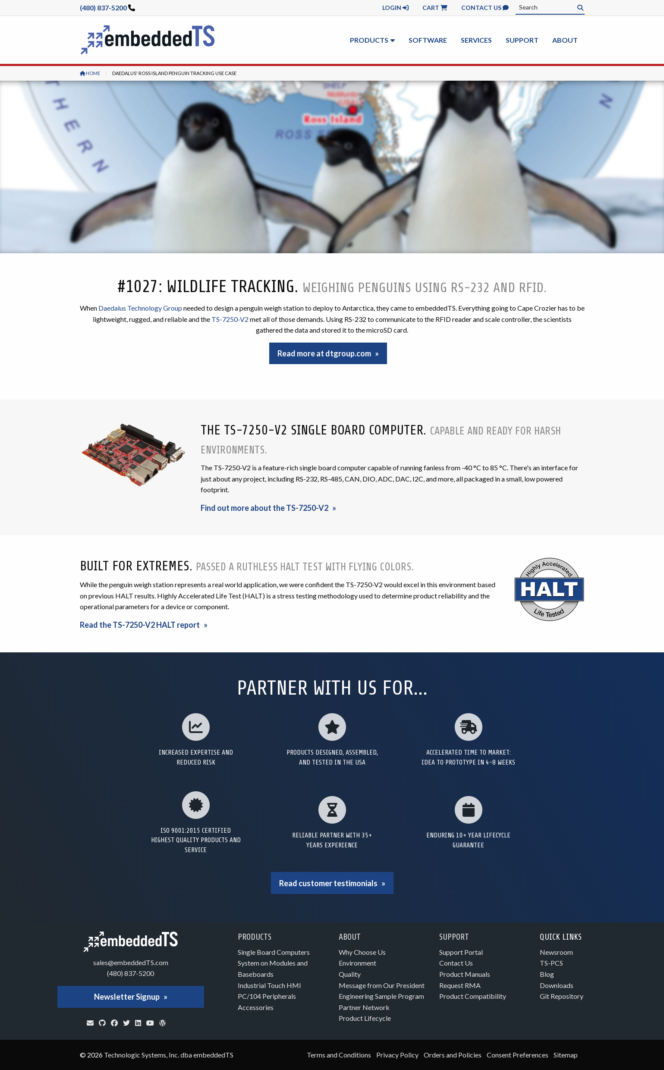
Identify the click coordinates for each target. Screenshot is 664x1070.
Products (369, 40)
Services (476, 40)
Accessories (256, 1007)
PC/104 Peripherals (267, 996)
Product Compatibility (472, 996)
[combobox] (550, 7)
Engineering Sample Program (381, 996)
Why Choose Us (362, 952)
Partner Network (364, 1007)
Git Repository (561, 996)
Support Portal (461, 952)
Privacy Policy (397, 1055)
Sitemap (566, 1055)
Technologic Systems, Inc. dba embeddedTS (168, 1055)
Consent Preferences (517, 1055)
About (565, 40)
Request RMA (460, 985)
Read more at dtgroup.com (324, 353)
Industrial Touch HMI (269, 985)
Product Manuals (464, 974)
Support (522, 40)
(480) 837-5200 (103, 7)
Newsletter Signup (127, 996)
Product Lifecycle (365, 1018)
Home (90, 73)
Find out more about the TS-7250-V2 (264, 508)
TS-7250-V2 (230, 319)
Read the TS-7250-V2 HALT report (140, 624)
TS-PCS (551, 963)
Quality (350, 974)
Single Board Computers (274, 952)
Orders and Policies (452, 1055)
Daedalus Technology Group (140, 308)
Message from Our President (382, 985)
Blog (547, 974)
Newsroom (556, 952)
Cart (434, 7)
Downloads (556, 985)
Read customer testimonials (328, 883)
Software (428, 40)
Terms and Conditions (339, 1055)
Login (395, 7)
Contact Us (485, 7)
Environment (357, 963)
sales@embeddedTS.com (130, 962)
